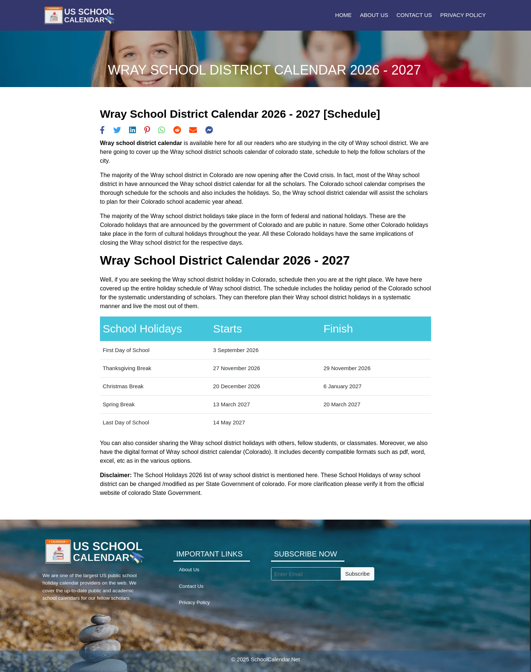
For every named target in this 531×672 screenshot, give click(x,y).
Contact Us (414, 15)
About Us (374, 15)
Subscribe (357, 574)
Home (343, 15)
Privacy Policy (463, 15)
